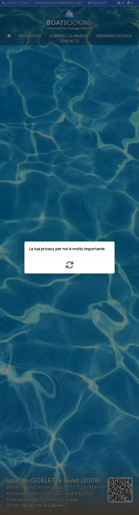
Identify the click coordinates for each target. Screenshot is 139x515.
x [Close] (108, 249)
